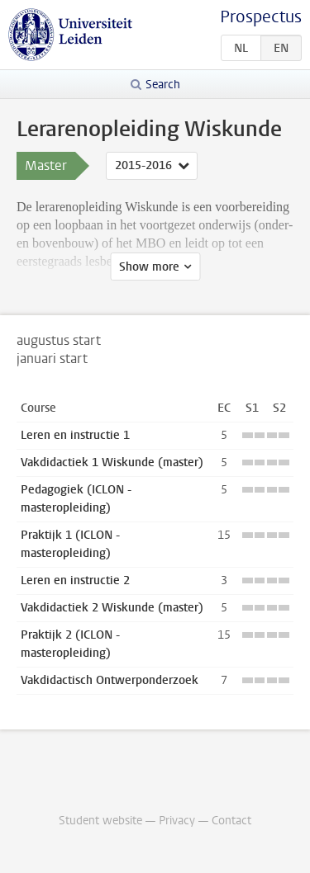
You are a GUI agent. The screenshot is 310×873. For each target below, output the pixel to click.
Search (162, 84)
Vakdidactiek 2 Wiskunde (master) (112, 608)
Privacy (177, 820)
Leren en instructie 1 (75, 435)
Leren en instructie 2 (75, 580)
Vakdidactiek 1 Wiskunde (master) (112, 462)
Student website (100, 820)
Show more (149, 267)
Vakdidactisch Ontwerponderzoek (109, 680)
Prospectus (261, 17)
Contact (231, 820)
